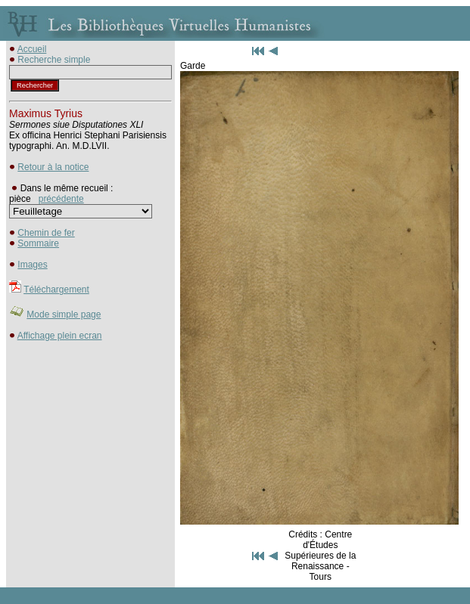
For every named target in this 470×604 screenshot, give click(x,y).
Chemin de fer (45, 233)
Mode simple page (63, 314)
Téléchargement (56, 289)
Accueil (32, 49)
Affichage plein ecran (59, 335)
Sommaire (38, 243)
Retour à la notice (53, 167)
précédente (61, 199)
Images (32, 264)
